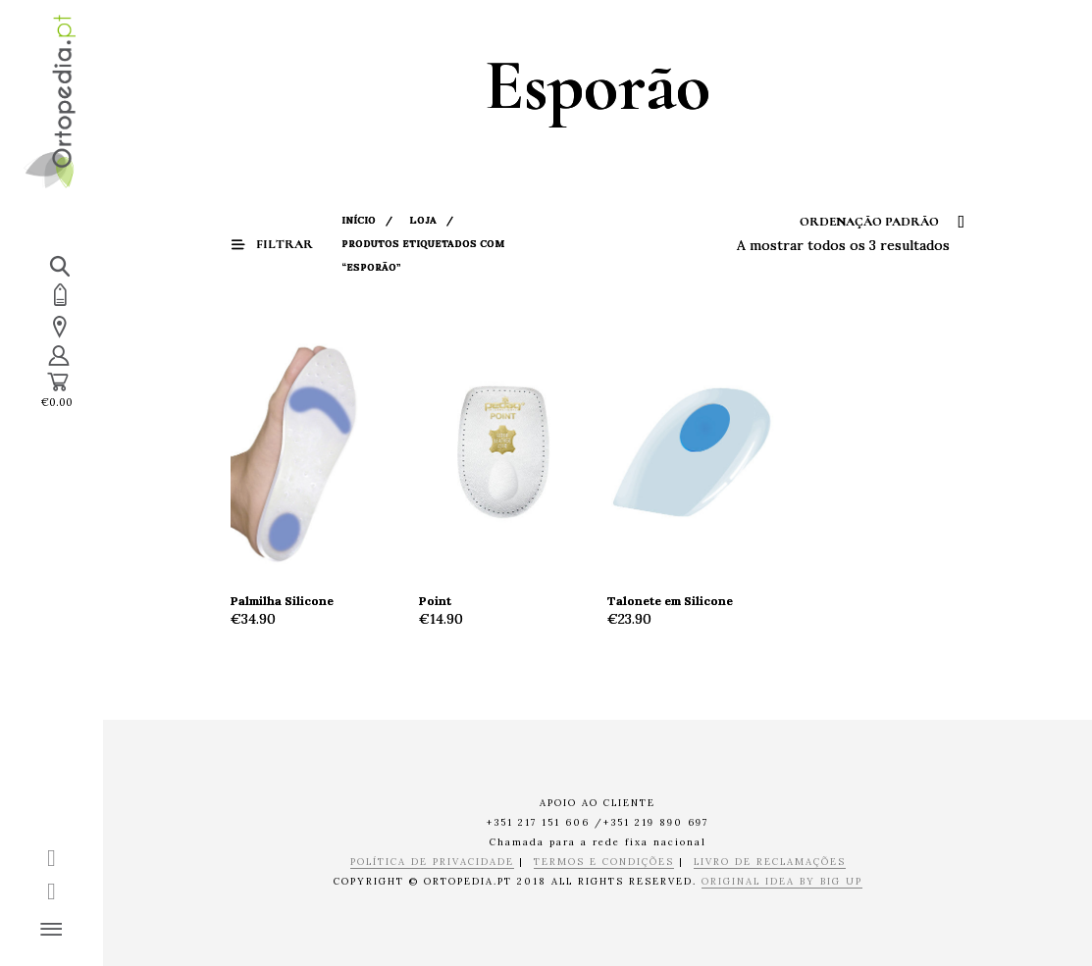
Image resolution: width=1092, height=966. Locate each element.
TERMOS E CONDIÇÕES (604, 862)
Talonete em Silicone (670, 600)
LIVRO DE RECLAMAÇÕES (770, 862)
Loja (423, 220)
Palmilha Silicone (282, 600)
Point (435, 600)
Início (358, 220)
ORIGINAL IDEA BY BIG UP (782, 882)
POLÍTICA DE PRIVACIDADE (432, 862)
